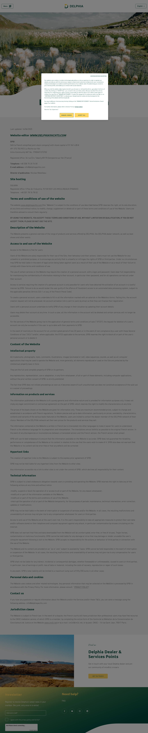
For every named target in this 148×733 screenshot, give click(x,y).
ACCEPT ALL (81, 115)
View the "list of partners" (51, 109)
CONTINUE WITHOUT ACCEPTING (98, 76)
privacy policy (79, 106)
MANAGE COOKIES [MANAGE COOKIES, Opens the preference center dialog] (66, 115)
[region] (74, 96)
